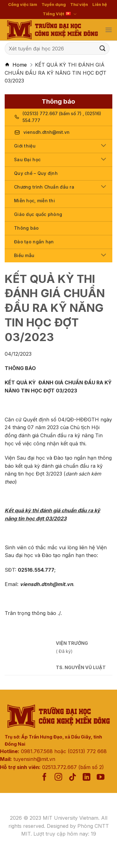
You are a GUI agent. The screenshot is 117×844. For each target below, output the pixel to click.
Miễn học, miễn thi (34, 200)
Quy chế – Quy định (36, 173)
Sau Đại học (27, 159)
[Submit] (102, 48)
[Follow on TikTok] (72, 777)
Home (19, 65)
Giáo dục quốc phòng (38, 214)
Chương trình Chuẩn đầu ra (44, 187)
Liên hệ (99, 4)
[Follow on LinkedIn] (86, 777)
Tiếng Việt (59, 14)
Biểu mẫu (24, 255)
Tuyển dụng (53, 4)
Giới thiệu (25, 145)
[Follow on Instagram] (58, 777)
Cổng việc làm (22, 4)
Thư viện (79, 4)
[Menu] (108, 29)
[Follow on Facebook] (44, 777)
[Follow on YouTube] (101, 777)
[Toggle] (104, 146)
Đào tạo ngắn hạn (34, 241)
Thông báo (26, 228)
